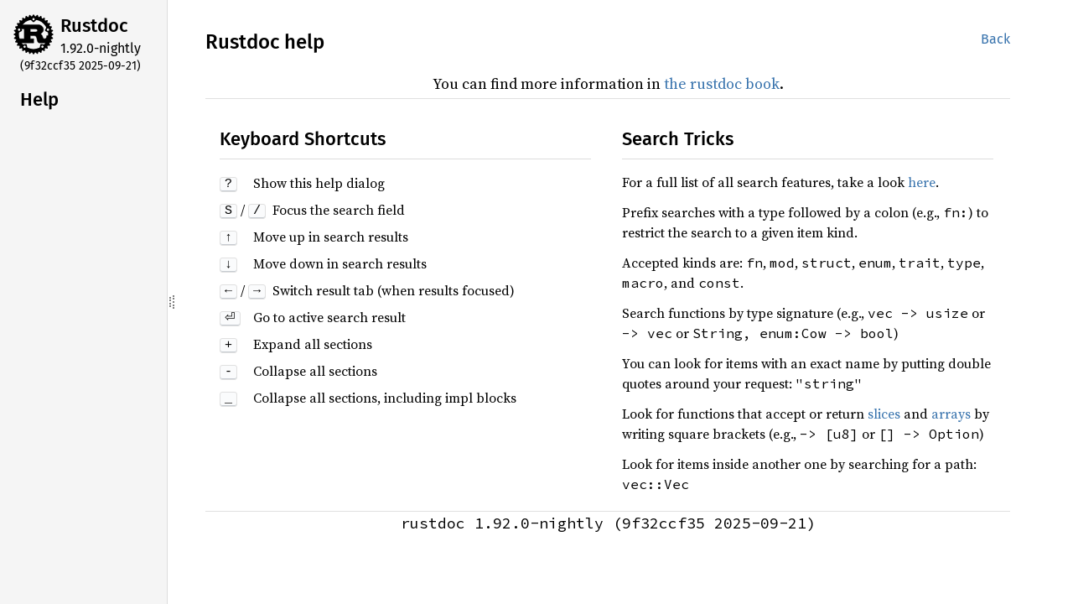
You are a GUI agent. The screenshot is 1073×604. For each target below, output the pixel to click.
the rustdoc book (722, 83)
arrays (951, 413)
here (922, 182)
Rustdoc (94, 25)
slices (884, 413)
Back (995, 39)
